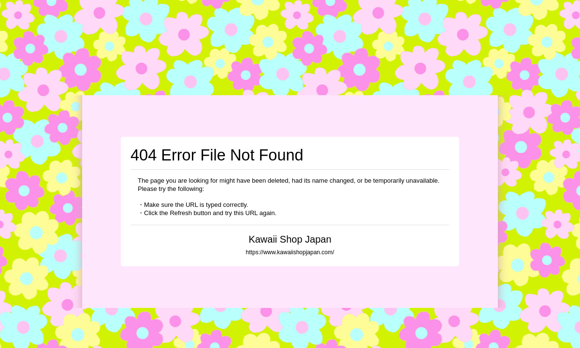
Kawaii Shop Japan (289, 239)
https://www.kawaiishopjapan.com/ (290, 252)
